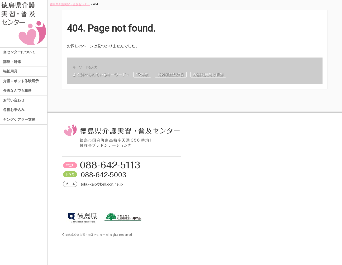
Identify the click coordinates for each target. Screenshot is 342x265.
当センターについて (19, 52)
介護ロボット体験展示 (21, 81)
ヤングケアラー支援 (19, 119)
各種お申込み (13, 110)
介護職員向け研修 (208, 74)
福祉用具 (10, 71)
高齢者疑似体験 (170, 74)
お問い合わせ (13, 100)
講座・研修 (12, 62)
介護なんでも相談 (17, 90)
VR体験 (142, 74)
